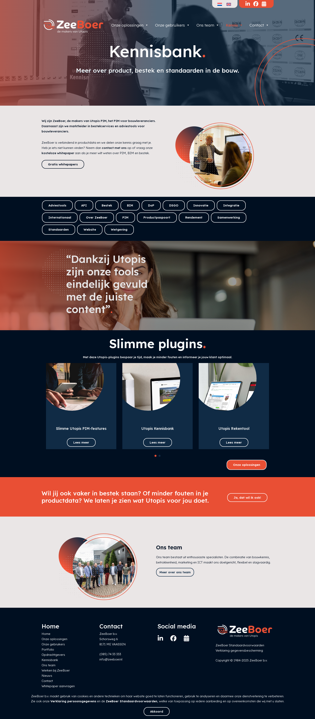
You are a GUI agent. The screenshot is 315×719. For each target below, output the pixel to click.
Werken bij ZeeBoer (56, 670)
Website (90, 229)
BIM (130, 205)
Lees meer (81, 442)
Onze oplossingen (129, 25)
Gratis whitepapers (63, 164)
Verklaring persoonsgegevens (73, 701)
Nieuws (47, 676)
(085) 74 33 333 (110, 654)
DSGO (173, 205)
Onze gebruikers (172, 25)
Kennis (234, 25)
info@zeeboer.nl (110, 659)
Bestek (107, 205)
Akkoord (156, 711)
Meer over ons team (175, 572)
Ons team (207, 25)
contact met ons (114, 148)
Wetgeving (119, 229)
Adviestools (57, 205)
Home (46, 634)
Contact (259, 25)
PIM (125, 217)
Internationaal (59, 217)
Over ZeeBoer (96, 217)
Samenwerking (228, 217)
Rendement (193, 217)
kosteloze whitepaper (58, 153)
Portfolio (48, 649)
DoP (151, 205)
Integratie (231, 205)
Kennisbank (50, 660)
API (84, 205)
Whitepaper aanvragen (58, 686)
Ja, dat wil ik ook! (247, 497)
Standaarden (58, 229)
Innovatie (200, 205)
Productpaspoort (156, 217)
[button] (155, 456)
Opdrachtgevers (53, 655)
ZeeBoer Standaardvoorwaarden (131, 701)
